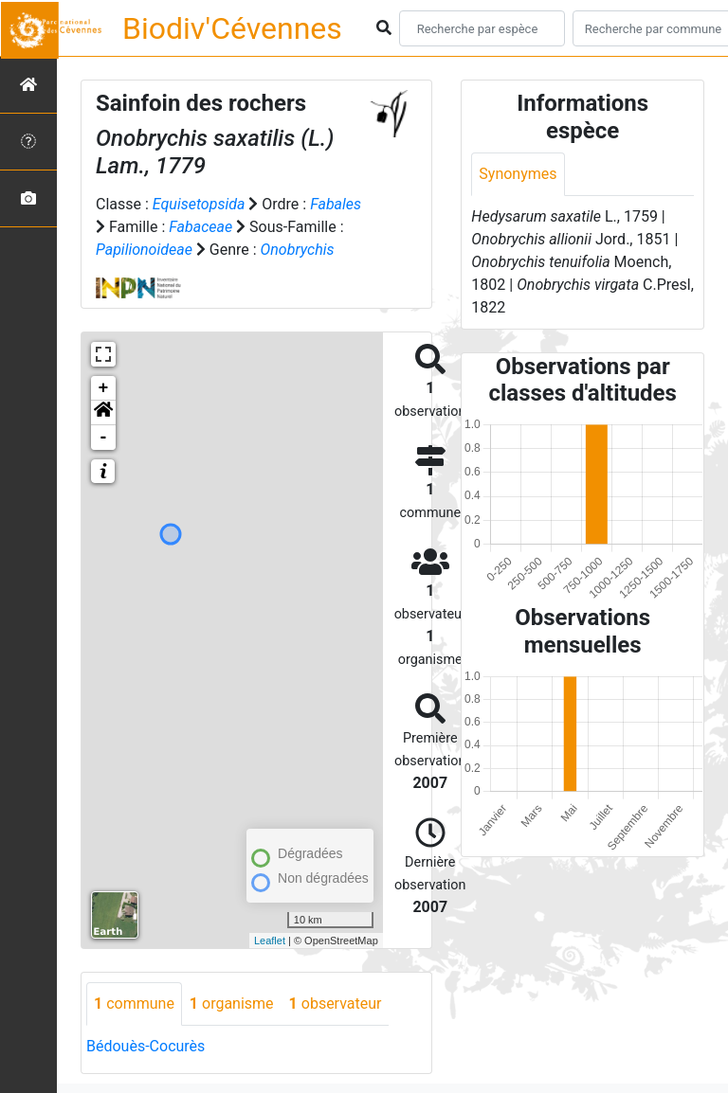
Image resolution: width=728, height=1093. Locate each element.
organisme (232, 1003)
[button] (103, 413)
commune (134, 1003)
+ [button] (104, 388)
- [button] (104, 437)
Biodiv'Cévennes (232, 28)
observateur (335, 1003)
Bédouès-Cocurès (145, 1046)
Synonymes (517, 174)
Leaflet (269, 940)
